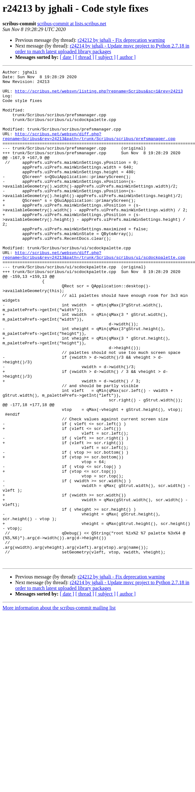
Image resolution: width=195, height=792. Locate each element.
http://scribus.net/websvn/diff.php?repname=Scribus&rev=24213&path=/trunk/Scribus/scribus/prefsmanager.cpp (89, 150)
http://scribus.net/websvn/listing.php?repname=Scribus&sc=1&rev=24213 (99, 96)
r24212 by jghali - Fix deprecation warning (121, 40)
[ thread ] (84, 57)
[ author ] (126, 57)
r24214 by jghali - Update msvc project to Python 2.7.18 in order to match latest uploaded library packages (102, 48)
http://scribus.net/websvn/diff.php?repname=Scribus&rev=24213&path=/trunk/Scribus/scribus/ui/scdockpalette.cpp (94, 292)
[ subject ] (105, 57)
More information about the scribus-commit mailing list (59, 706)
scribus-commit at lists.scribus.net (71, 23)
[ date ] (67, 57)
